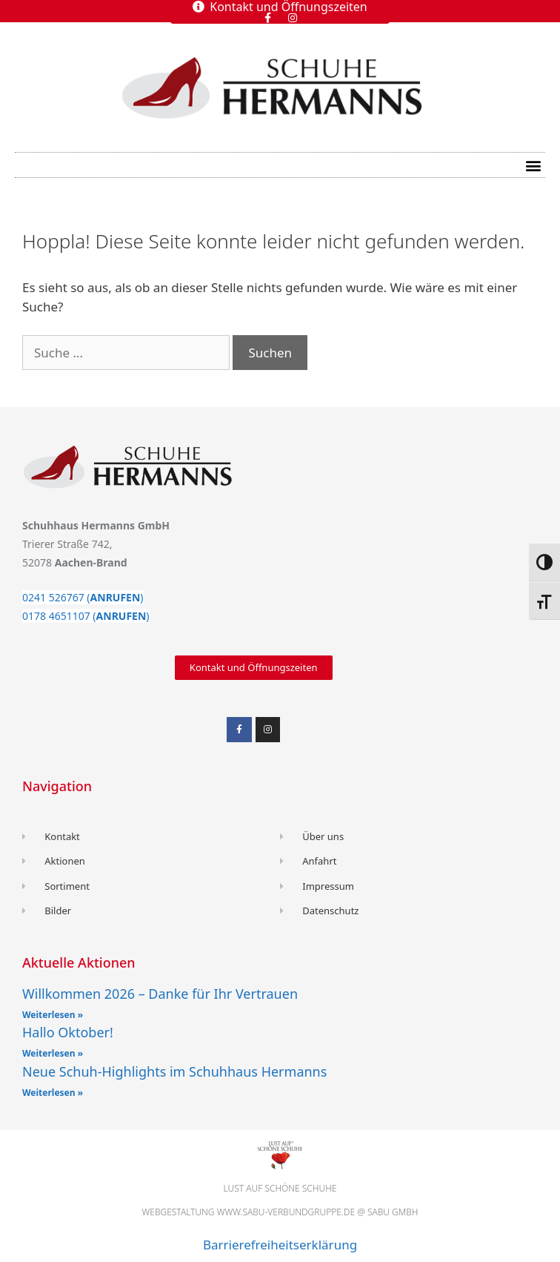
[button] (533, 165)
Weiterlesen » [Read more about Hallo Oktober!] (52, 1053)
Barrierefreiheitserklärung (280, 1244)
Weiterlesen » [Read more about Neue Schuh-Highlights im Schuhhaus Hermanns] (52, 1092)
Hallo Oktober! (67, 1032)
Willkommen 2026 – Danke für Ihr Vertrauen (160, 993)
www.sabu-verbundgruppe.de (286, 1212)
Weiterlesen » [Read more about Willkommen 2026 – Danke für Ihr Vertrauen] (52, 1014)
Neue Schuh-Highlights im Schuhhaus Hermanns (174, 1071)
